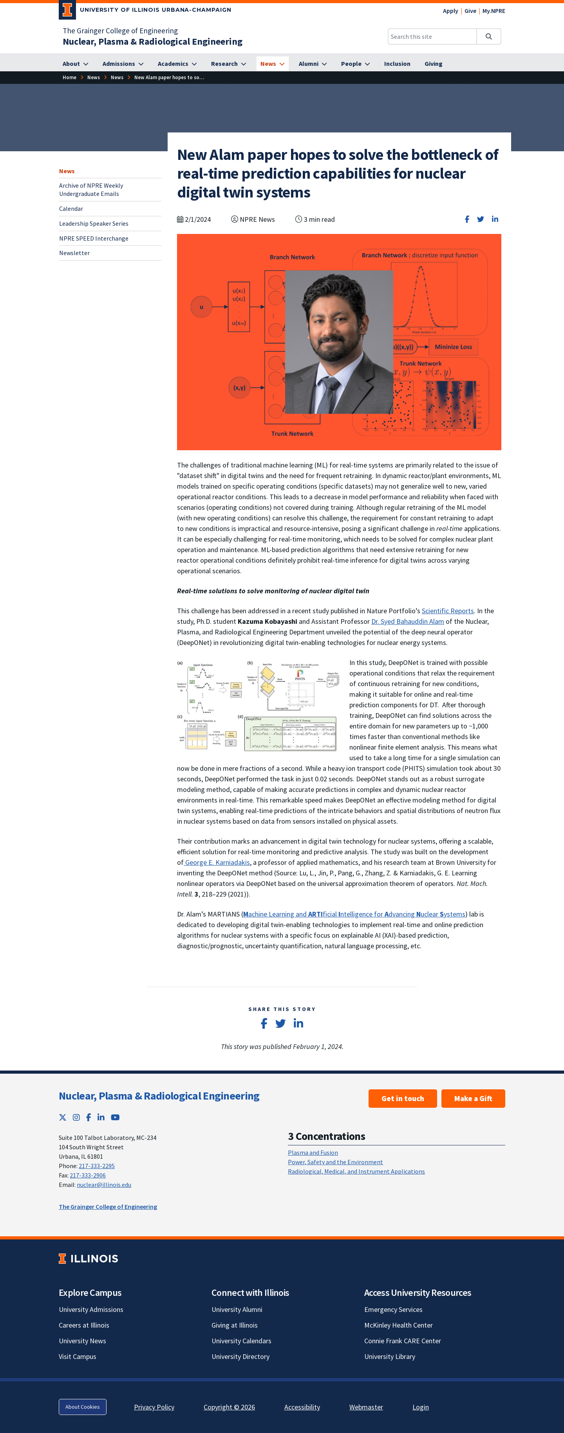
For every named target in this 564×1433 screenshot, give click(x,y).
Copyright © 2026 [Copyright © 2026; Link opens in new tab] (229, 1406)
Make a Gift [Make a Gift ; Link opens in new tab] (473, 1098)
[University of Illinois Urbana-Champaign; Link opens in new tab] (145, 11)
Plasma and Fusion (313, 1152)
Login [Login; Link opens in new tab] (420, 1406)
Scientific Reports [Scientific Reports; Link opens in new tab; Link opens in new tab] (448, 610)
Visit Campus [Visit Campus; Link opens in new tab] (77, 1356)
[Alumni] (313, 63)
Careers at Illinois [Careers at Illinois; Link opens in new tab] (84, 1325)
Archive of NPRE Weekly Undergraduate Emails (91, 189)
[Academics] (177, 63)
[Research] (228, 63)
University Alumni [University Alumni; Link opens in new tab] (237, 1309)
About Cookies (82, 1406)
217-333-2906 (88, 1175)
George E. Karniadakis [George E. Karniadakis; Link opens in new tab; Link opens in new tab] (217, 862)
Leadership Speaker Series (93, 223)
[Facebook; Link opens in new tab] (88, 1117)
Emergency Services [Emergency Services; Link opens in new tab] (393, 1309)
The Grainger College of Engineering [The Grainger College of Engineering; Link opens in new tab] (120, 30)
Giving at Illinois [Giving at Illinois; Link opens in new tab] (235, 1325)
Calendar (71, 208)
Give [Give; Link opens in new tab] (470, 10)
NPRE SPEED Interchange (93, 238)
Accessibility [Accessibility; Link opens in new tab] (302, 1406)
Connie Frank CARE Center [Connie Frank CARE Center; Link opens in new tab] (402, 1340)
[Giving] (433, 63)
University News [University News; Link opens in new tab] (82, 1340)
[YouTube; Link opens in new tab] (115, 1117)
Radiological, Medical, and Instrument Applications (356, 1171)
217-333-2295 (97, 1166)
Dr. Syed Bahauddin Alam (407, 621)
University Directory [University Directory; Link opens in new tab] (240, 1356)
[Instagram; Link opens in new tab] (76, 1117)
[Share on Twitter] (480, 219)
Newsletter (74, 253)
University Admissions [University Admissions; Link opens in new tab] (91, 1309)
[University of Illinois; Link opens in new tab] (88, 1258)
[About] (75, 63)
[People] (355, 63)
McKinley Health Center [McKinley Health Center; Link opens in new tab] (398, 1325)
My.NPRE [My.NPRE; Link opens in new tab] (494, 10)
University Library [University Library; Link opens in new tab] (389, 1356)
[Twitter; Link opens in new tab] (63, 1117)
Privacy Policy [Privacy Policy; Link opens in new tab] (154, 1406)
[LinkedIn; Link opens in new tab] (101, 1117)
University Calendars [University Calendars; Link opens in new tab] (241, 1340)
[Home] (69, 77)
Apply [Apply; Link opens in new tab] (450, 10)
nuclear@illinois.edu (104, 1184)
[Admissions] (123, 63)
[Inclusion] (397, 63)
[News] (273, 63)
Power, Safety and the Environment (335, 1162)
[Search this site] (432, 36)
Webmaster (366, 1406)
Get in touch (402, 1098)
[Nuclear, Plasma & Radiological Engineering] (152, 41)
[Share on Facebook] (467, 219)
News (67, 171)
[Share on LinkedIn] (495, 219)
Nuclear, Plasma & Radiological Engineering (159, 1096)
